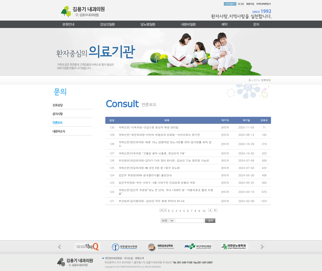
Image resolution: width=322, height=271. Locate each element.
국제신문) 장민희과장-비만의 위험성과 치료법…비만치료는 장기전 (159, 135)
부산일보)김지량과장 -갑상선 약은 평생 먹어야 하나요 (152, 201)
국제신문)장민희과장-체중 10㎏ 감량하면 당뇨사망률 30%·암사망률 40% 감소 (165, 144)
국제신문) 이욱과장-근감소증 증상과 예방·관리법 (149, 127)
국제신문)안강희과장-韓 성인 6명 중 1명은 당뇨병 (149, 168)
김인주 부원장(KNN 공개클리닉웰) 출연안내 (145, 175)
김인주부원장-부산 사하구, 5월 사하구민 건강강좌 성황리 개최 (157, 182)
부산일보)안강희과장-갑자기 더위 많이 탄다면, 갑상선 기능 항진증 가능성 (164, 160)
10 (203, 210)
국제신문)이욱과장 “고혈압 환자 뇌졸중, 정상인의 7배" (152, 153)
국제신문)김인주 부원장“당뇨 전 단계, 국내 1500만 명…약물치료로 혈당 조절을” (166, 192)
